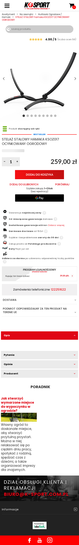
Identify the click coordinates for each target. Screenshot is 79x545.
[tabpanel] (39, 79)
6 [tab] (43, 116)
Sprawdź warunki (39, 272)
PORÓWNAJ (62, 184)
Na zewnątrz (26, 14)
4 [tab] (35, 116)
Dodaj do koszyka (39, 174)
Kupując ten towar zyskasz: (17, 276)
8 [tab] (51, 116)
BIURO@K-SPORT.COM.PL (36, 494)
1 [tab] (24, 116)
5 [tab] (39, 116)
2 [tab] (27, 116)
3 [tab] (31, 116)
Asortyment (8, 14)
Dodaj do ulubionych (24, 184)
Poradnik (40, 386)
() (66, 39)
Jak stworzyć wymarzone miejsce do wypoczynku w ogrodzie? (17, 404)
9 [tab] (55, 116)
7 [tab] (47, 116)
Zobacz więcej (56, 225)
